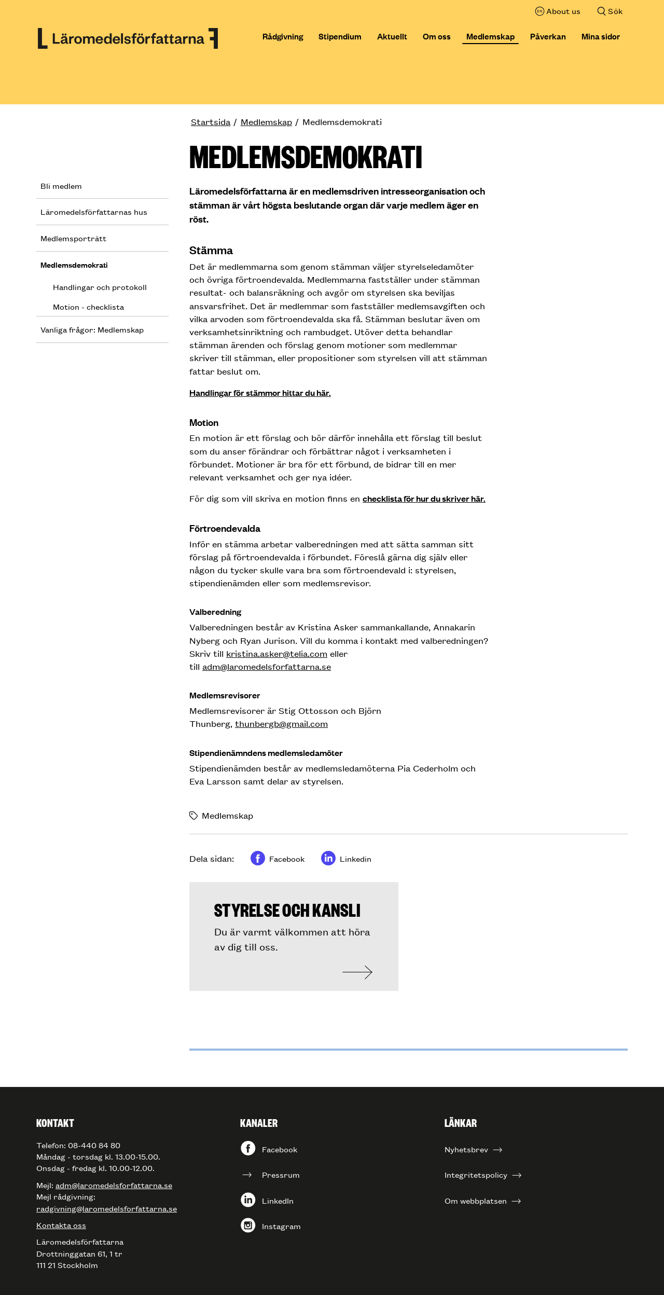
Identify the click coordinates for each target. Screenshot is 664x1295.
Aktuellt (392, 36)
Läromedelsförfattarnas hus (93, 211)
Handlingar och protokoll (100, 286)
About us (563, 10)
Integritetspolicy (476, 1174)
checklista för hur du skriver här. (424, 498)
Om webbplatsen (476, 1200)
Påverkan (548, 36)
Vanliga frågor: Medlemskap (92, 329)
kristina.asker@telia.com (276, 653)
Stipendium (340, 36)
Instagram (281, 1225)
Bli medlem (61, 185)
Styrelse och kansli (287, 909)
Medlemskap (490, 36)
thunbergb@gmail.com (281, 723)
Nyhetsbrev (466, 1149)
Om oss (437, 36)
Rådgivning (282, 36)
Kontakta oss (61, 1224)
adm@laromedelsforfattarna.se (266, 666)
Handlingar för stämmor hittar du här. (260, 392)
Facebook (279, 1149)
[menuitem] (216, 122)
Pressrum (281, 1174)
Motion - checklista (88, 306)
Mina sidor (601, 36)
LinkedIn (278, 1200)
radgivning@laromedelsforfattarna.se (106, 1208)
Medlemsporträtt (73, 237)
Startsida (210, 121)
